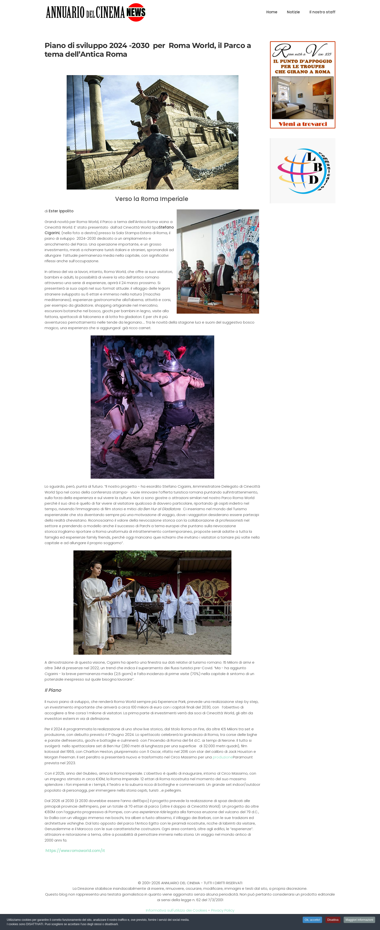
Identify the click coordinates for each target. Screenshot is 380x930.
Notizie (293, 12)
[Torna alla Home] (96, 12)
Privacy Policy (222, 910)
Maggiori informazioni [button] (359, 920)
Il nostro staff (322, 12)
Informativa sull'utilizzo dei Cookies (176, 910)
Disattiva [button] (333, 920)
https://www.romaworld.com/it (75, 850)
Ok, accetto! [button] (312, 920)
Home (271, 12)
